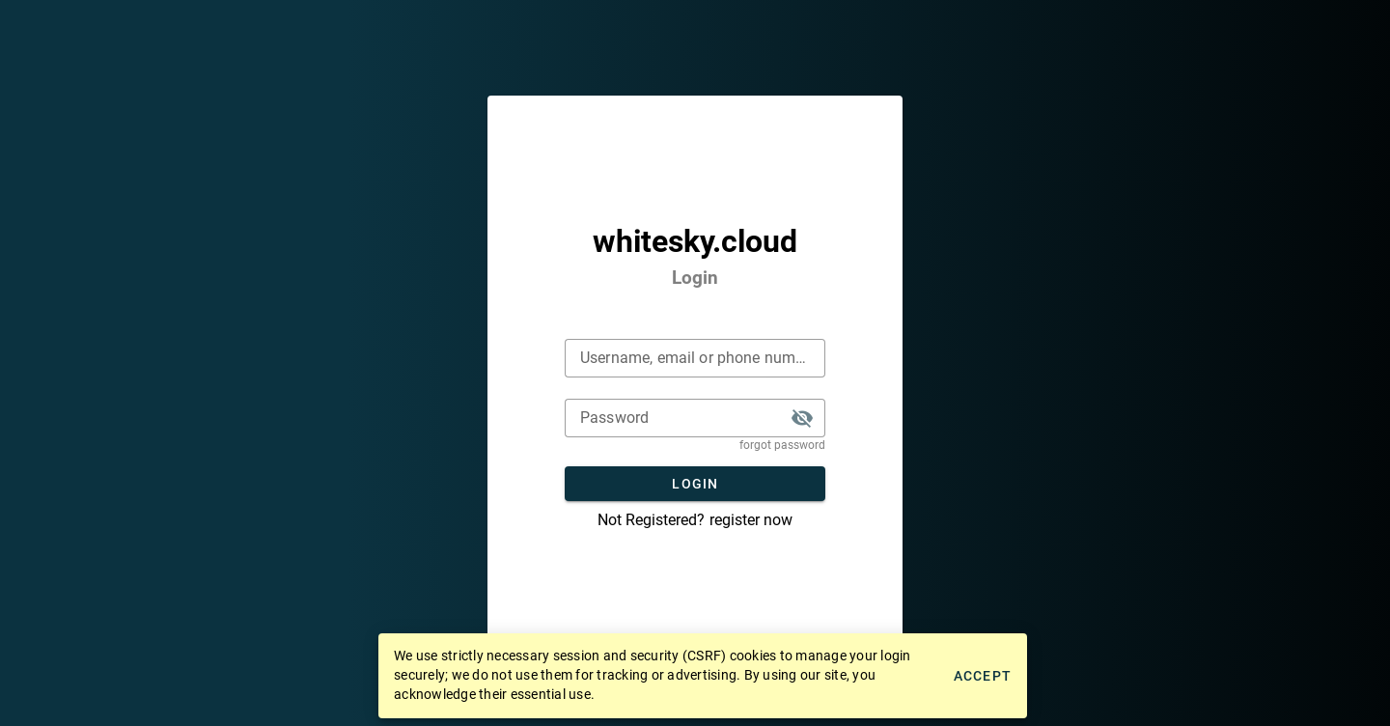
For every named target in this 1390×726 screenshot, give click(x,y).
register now (750, 520)
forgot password (782, 445)
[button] (802, 418)
